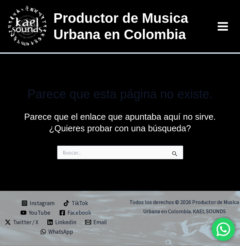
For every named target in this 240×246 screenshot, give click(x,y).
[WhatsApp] (57, 232)
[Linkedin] (62, 222)
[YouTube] (35, 213)
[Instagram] (38, 203)
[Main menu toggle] (223, 26)
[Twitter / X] (21, 222)
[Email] (96, 222)
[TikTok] (76, 203)
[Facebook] (75, 213)
